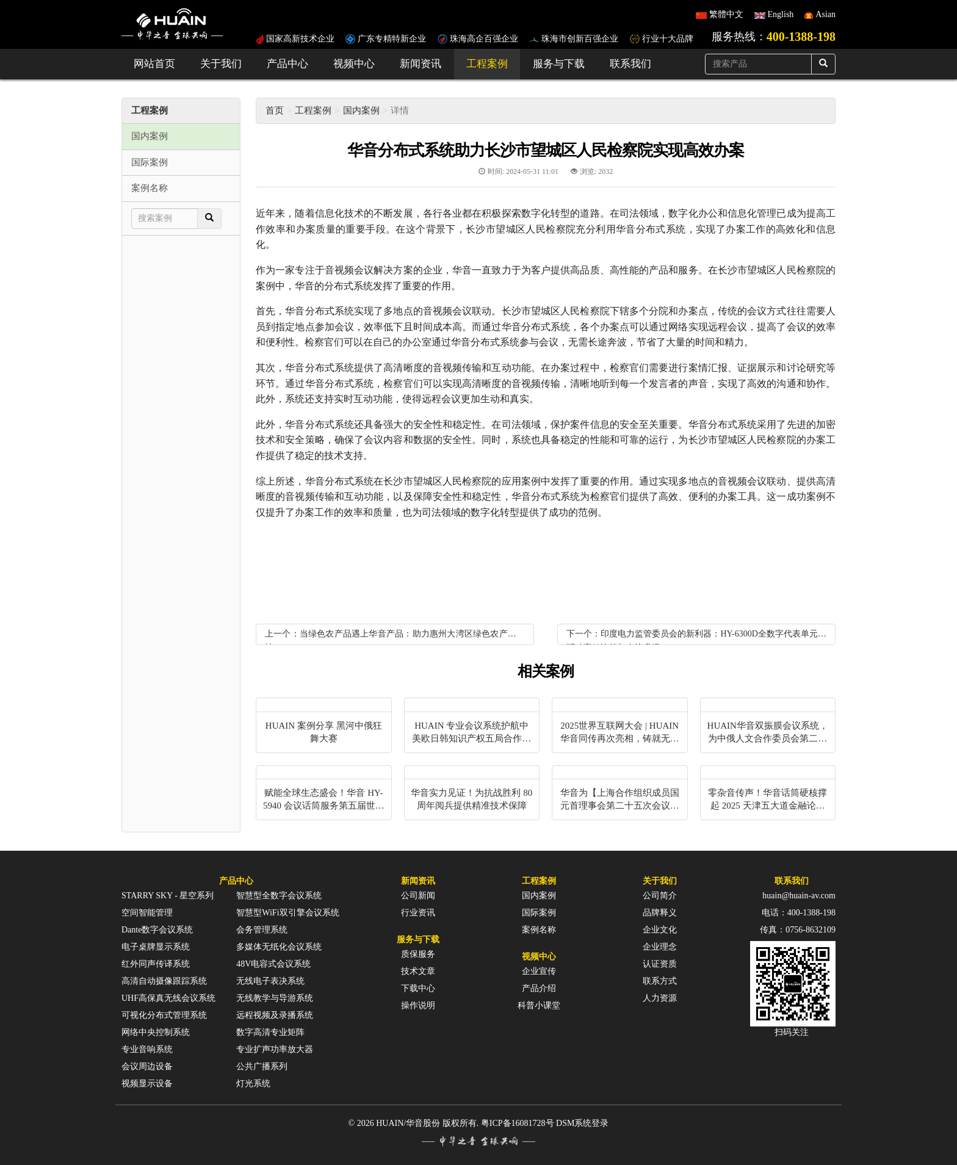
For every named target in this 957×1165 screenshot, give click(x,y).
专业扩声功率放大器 (274, 1049)
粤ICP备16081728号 (517, 1123)
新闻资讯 (420, 64)
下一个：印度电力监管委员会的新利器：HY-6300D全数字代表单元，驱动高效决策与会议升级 (696, 636)
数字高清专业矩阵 (270, 1032)
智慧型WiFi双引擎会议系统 (287, 912)
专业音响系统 (147, 1049)
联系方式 (660, 981)
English (781, 14)
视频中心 (354, 64)
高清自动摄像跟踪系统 (164, 981)
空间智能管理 (147, 912)
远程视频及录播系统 (274, 1015)
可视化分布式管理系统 (164, 1015)
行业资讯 (418, 912)
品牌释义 (660, 912)
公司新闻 (418, 895)
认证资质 (660, 963)
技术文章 (418, 971)
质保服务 (418, 954)
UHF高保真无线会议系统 (168, 998)
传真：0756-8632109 (798, 929)
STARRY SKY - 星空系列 (167, 895)
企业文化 (660, 929)
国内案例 (361, 110)
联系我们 (630, 64)
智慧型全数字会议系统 (279, 895)
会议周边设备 (147, 1066)
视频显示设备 (147, 1083)
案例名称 (539, 929)
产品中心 (287, 64)
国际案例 (539, 912)
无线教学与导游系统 (274, 998)
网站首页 (154, 64)
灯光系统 (253, 1083)
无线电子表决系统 (270, 981)
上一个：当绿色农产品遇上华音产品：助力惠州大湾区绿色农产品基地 (395, 636)
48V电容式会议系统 (273, 963)
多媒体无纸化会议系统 (279, 946)
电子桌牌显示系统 (155, 946)
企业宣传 (539, 971)
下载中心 (418, 988)
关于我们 (221, 64)
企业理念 (660, 946)
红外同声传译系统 (155, 963)
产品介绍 (539, 988)
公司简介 (660, 895)
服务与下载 (559, 64)
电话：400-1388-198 (799, 912)
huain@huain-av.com (799, 895)
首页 (274, 110)
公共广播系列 (261, 1066)
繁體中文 (726, 14)
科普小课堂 (539, 1005)
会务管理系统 (261, 929)
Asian (825, 14)
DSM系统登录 (582, 1123)
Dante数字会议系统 (157, 929)
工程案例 (487, 64)
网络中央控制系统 (155, 1032)
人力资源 (660, 998)
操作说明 (418, 1005)
